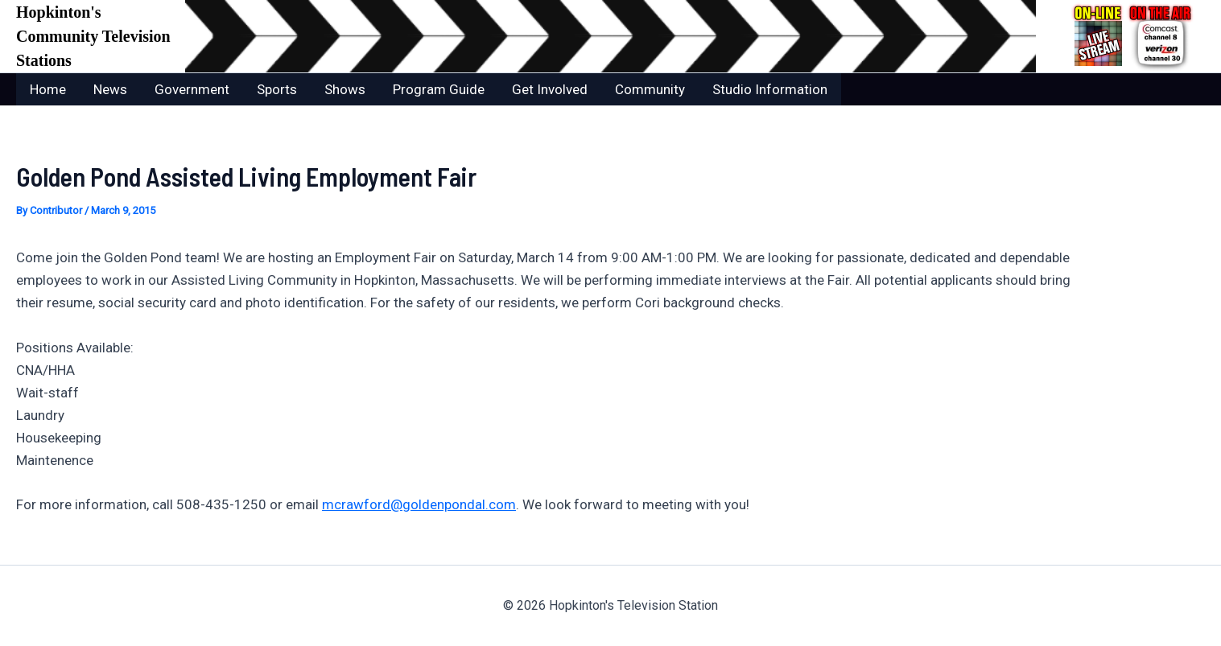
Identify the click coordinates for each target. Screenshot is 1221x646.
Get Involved (550, 89)
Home (48, 89)
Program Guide (439, 89)
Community (650, 89)
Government (192, 89)
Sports (277, 89)
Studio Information (769, 89)
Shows (344, 89)
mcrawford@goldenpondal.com (419, 504)
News (110, 89)
